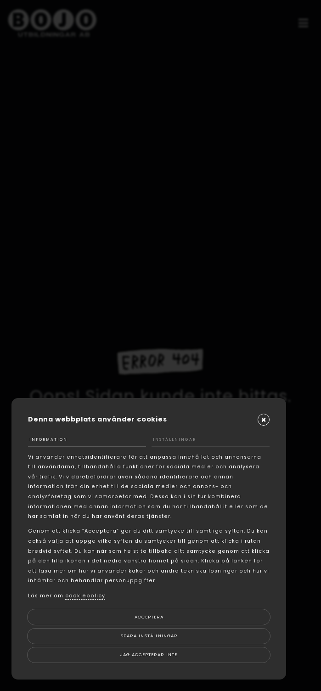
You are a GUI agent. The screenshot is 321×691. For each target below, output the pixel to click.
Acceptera (149, 617)
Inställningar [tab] (174, 439)
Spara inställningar (149, 636)
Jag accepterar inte (148, 654)
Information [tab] (48, 439)
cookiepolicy (85, 595)
